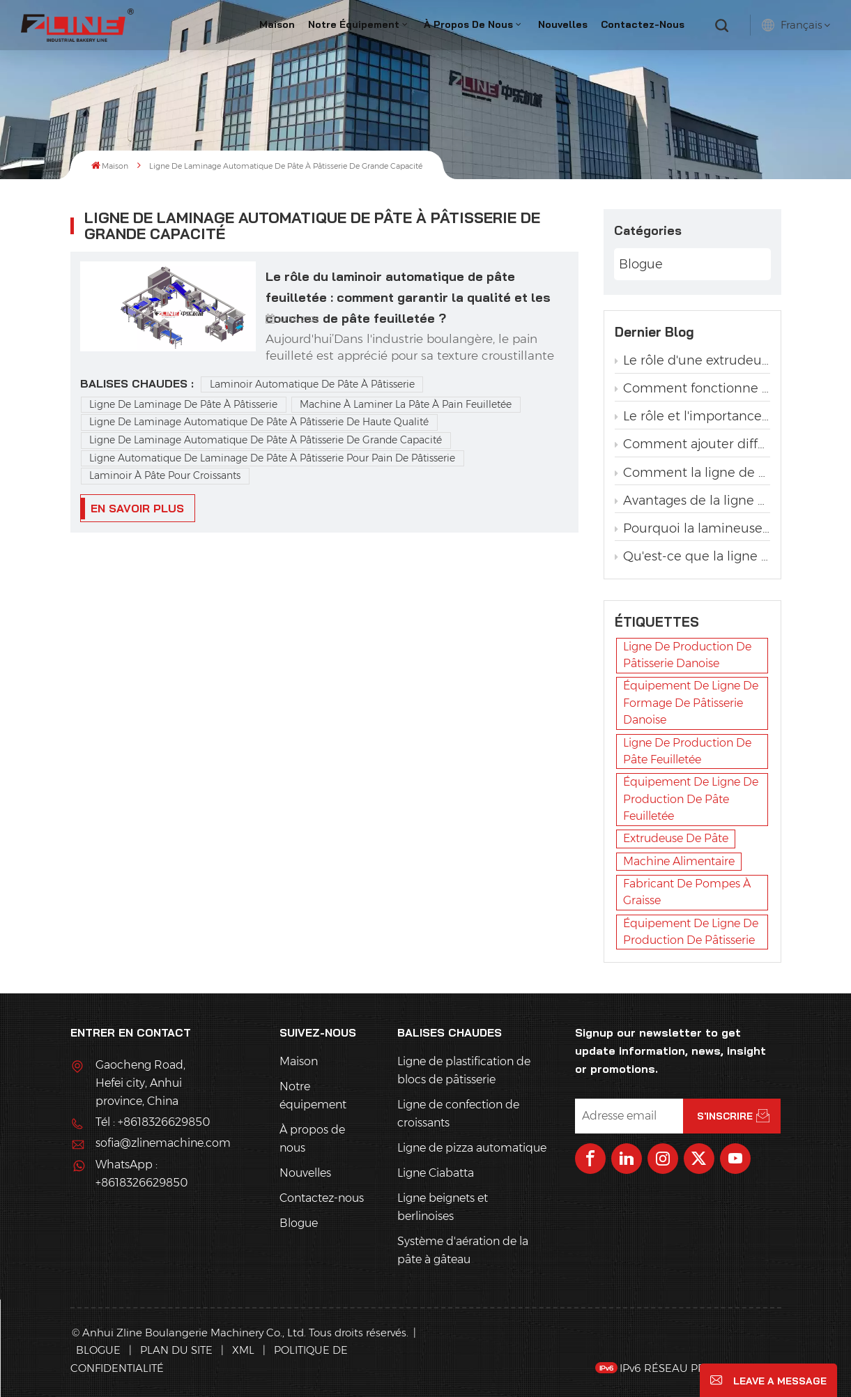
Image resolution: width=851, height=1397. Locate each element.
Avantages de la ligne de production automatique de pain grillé (692, 500)
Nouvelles (563, 24)
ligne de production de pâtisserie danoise (687, 655)
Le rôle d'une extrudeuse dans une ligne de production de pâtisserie (692, 360)
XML (243, 1350)
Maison (277, 24)
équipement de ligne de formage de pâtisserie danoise (690, 702)
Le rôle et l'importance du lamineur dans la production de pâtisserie (692, 416)
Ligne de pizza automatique (471, 1147)
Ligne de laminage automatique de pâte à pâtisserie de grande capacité (265, 440)
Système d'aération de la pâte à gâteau (462, 1250)
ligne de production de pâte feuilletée (687, 751)
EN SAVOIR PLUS (137, 508)
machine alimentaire (679, 861)
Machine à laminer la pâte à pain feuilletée (406, 404)
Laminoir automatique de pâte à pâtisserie (312, 384)
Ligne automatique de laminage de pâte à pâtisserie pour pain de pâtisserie (272, 458)
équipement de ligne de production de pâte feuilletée (690, 799)
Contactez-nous (642, 24)
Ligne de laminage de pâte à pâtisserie (183, 404)
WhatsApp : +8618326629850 (141, 1173)
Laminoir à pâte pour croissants (164, 475)
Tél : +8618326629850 (152, 1122)
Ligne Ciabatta (435, 1173)
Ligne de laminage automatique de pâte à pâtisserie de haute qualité (259, 421)
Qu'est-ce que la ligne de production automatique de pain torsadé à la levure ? (692, 556)
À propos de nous (468, 24)
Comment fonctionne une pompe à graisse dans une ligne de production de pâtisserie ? (692, 388)
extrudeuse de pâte (675, 838)
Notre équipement (353, 24)
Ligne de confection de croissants (458, 1113)
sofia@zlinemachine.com (154, 1143)
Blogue (641, 264)
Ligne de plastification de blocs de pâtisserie (463, 1070)
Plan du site (177, 1350)
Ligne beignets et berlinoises (442, 1207)
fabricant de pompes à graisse (687, 892)
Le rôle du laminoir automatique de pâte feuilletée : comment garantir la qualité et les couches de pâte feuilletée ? (408, 288)
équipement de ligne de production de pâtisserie (690, 932)
